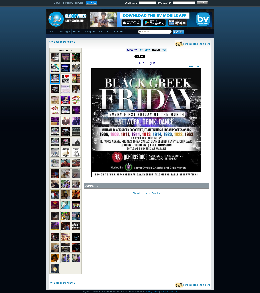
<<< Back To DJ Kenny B (62, 41)
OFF (141, 50)
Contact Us (117, 31)
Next (199, 66)
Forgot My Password (73, 3)
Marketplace (89, 31)
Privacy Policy (152, 291)
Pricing (76, 31)
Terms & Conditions (169, 291)
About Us (103, 31)
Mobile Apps (64, 31)
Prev (191, 66)
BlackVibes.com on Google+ (146, 193)
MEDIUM (156, 50)
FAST (164, 50)
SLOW (147, 50)
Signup (57, 3)
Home (51, 31)
